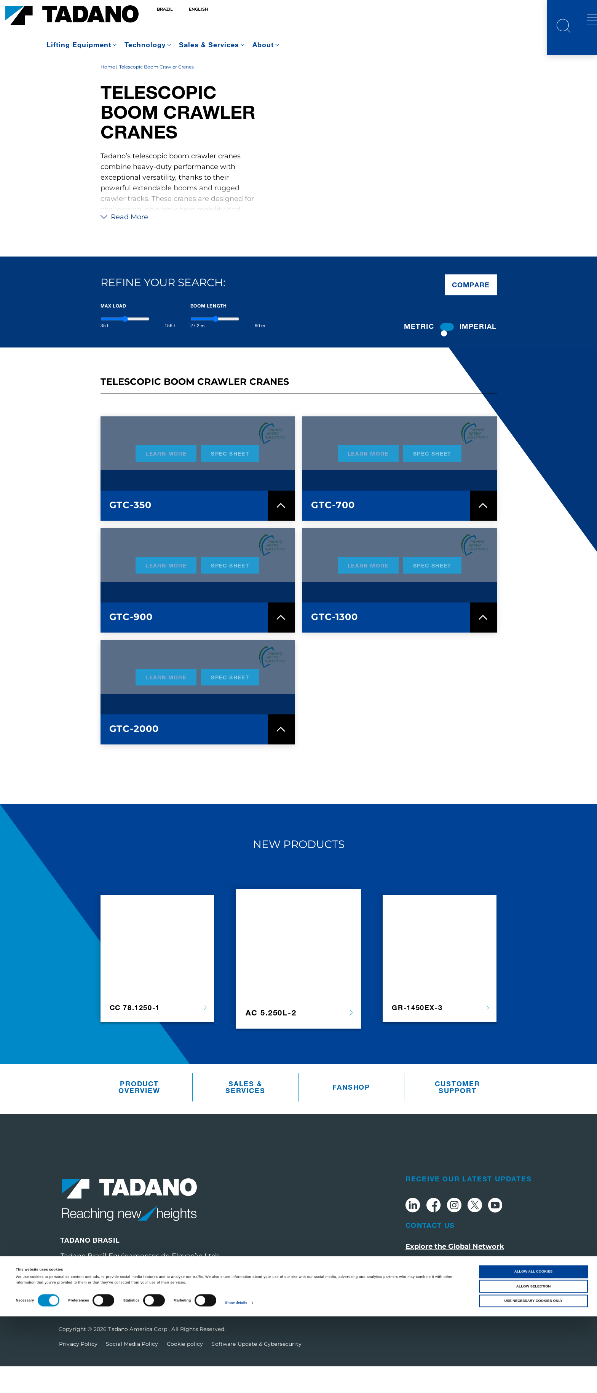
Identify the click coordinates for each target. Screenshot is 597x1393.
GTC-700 (333, 531)
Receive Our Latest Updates (468, 1205)
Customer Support (457, 1114)
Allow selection (533, 1363)
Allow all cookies (533, 1348)
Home (108, 93)
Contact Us (430, 1252)
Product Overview (139, 1114)
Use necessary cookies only (533, 1377)
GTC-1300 (334, 643)
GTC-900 (131, 643)
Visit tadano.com (435, 1289)
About (263, 44)
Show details (236, 1379)
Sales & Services (209, 44)
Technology (145, 44)
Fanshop (351, 1114)
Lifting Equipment (78, 44)
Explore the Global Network (454, 1273)
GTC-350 (130, 531)
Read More (124, 243)
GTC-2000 (134, 755)
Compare (471, 311)
